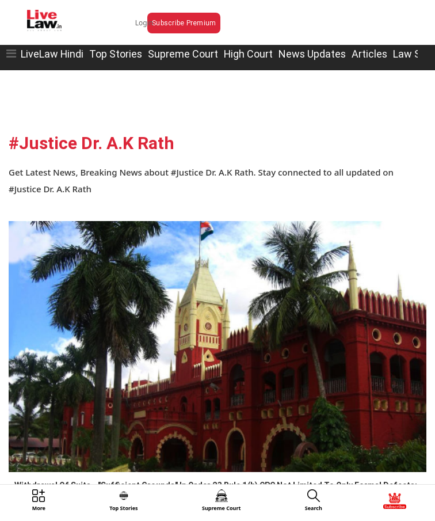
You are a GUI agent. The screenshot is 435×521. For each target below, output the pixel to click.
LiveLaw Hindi (52, 53)
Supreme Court (183, 53)
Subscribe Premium (184, 22)
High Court (248, 53)
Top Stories (115, 53)
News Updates (312, 53)
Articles (369, 53)
